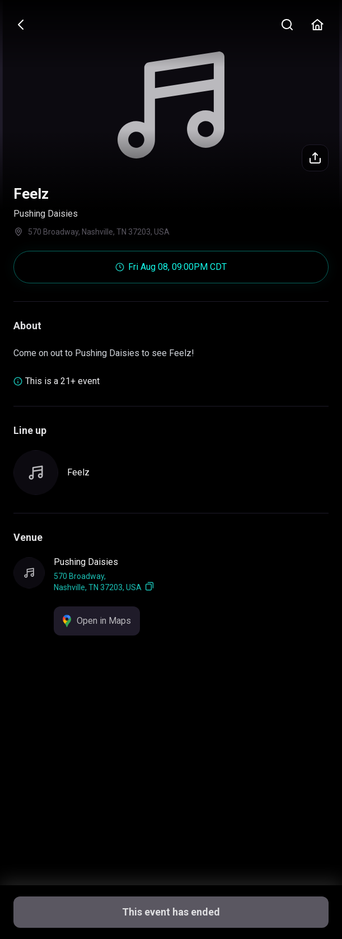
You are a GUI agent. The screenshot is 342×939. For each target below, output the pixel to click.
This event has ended (171, 912)
